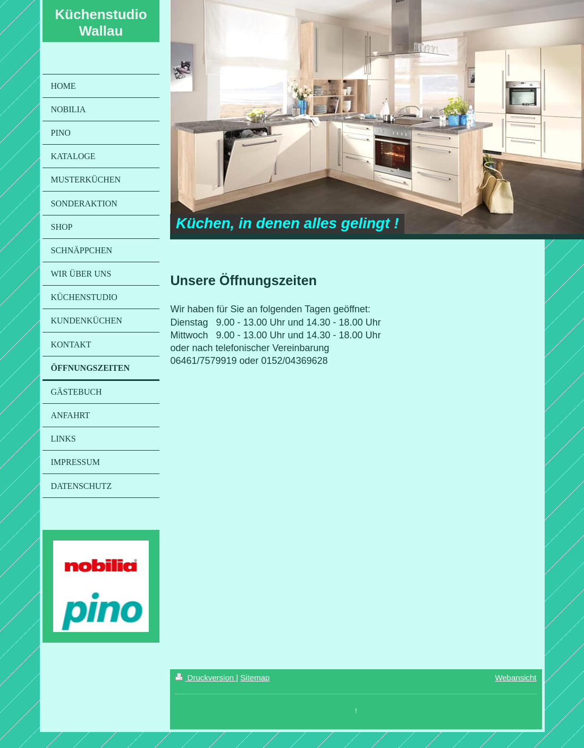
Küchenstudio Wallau (101, 22)
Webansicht (515, 677)
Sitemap (254, 677)
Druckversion (205, 677)
